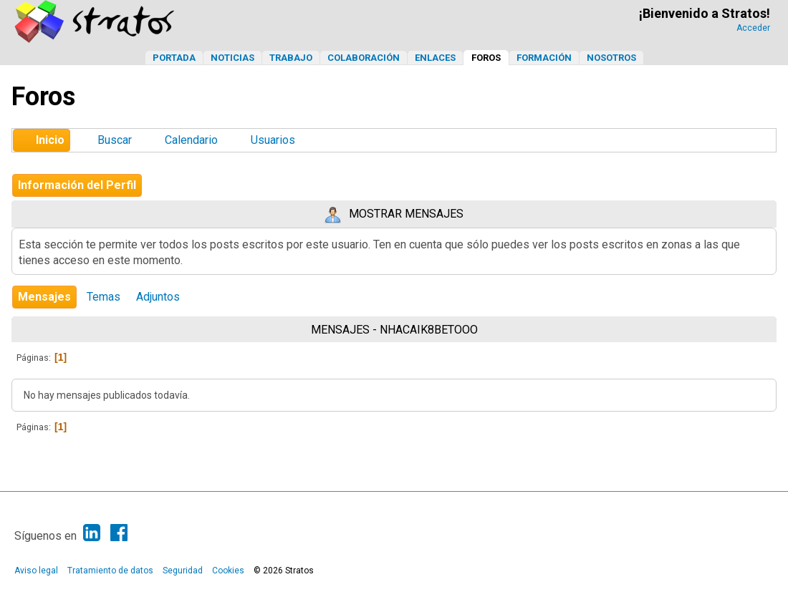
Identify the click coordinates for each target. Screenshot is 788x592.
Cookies (228, 571)
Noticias (232, 57)
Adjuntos (158, 297)
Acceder (753, 28)
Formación (544, 57)
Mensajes (44, 297)
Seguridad (183, 571)
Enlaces (435, 57)
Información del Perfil (77, 185)
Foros (486, 57)
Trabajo (290, 57)
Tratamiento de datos (110, 571)
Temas (103, 297)
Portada (174, 57)
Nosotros (611, 57)
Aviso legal (36, 571)
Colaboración (363, 57)
